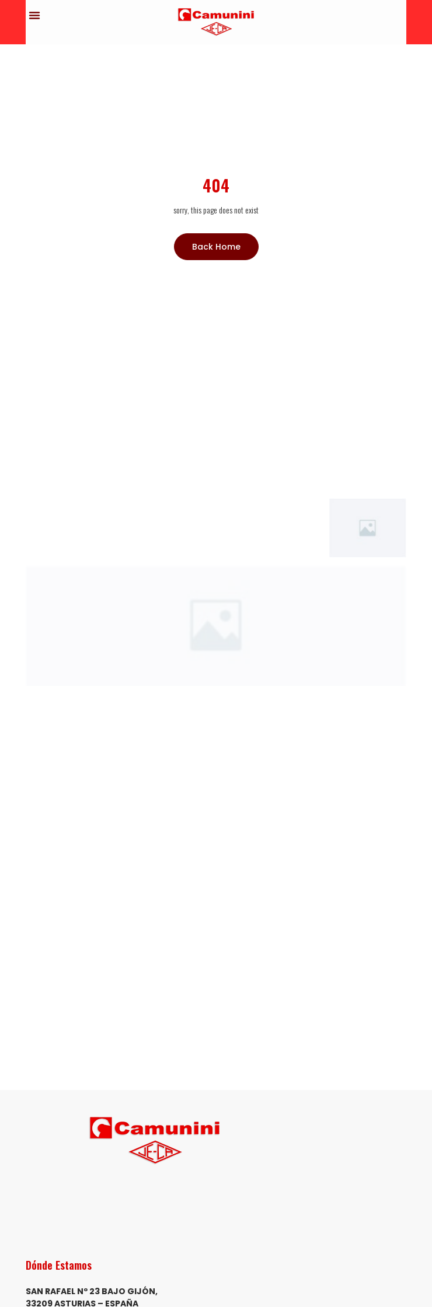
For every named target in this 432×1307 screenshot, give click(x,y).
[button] (34, 15)
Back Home (216, 247)
